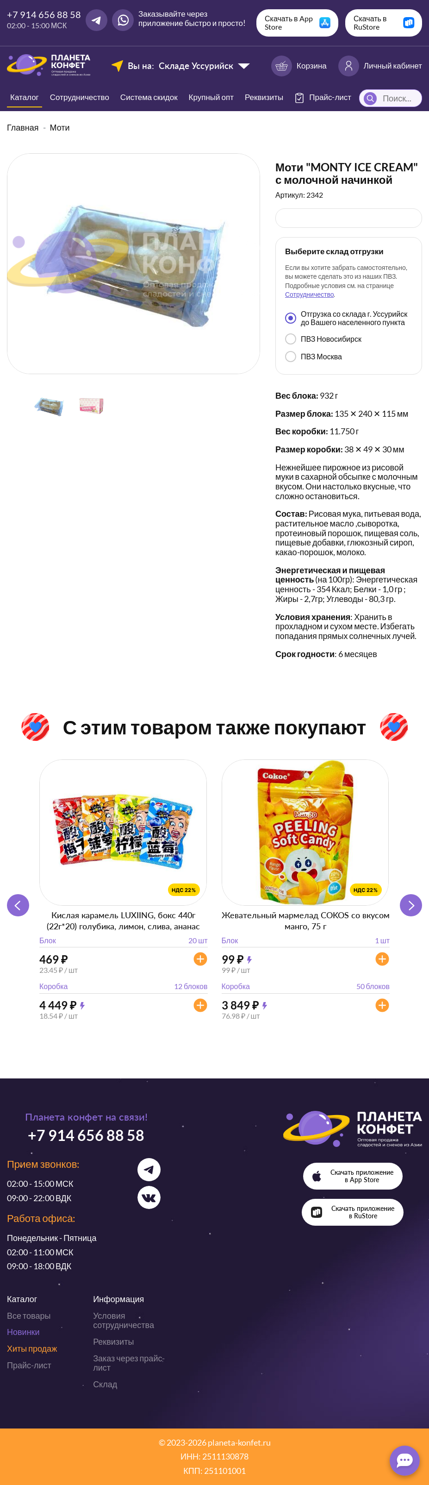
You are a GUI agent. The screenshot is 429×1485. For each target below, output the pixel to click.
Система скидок (149, 97)
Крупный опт (211, 97)
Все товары (28, 1315)
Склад (105, 1384)
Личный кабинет (380, 66)
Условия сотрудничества (123, 1320)
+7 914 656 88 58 (44, 14)
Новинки (23, 1332)
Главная (23, 127)
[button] (411, 905)
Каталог (24, 97)
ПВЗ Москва (313, 356)
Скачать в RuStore (370, 22)
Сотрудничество (79, 97)
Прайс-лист (29, 1365)
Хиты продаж (32, 1348)
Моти (60, 127)
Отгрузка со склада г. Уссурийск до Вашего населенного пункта (346, 317)
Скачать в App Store (289, 22)
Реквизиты (264, 97)
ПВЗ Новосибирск (323, 339)
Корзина (299, 66)
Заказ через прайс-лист (129, 1363)
